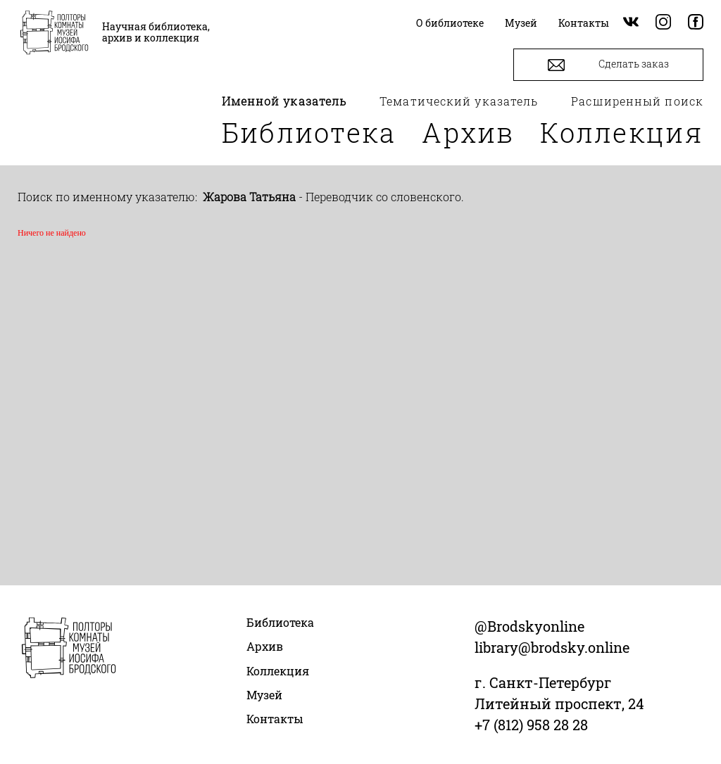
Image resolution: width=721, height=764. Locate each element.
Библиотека (309, 132)
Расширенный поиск (637, 101)
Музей (264, 694)
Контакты (274, 718)
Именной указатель (284, 101)
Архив (468, 132)
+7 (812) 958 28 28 (531, 724)
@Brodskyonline (529, 626)
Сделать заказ (608, 65)
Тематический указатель (459, 101)
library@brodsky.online (552, 647)
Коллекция (621, 132)
